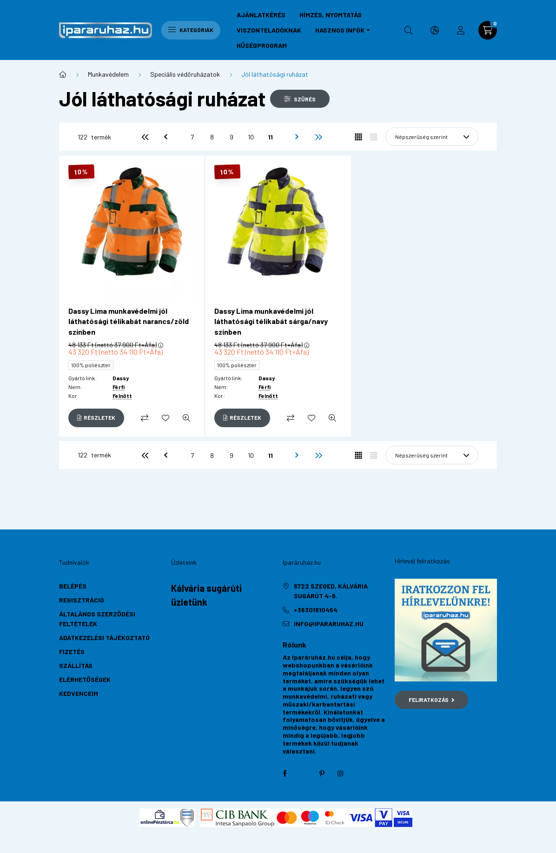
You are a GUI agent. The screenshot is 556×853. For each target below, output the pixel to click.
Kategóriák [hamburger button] (190, 29)
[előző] (164, 136)
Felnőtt (122, 395)
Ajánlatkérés (261, 15)
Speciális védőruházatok (185, 74)
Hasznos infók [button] (339, 30)
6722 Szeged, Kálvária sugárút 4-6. (331, 591)
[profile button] (460, 30)
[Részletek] (96, 418)
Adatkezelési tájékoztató (104, 637)
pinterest (321, 773)
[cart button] (487, 30)
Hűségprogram (262, 45)
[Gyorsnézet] (186, 418)
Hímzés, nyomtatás (330, 15)
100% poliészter (91, 365)
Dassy (121, 378)
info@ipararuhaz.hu (329, 624)
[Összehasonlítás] (144, 418)
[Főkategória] (62, 74)
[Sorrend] (431, 136)
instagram (340, 773)
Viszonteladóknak (269, 30)
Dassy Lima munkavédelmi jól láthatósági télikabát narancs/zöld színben (128, 321)
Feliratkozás (432, 699)
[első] (145, 136)
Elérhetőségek (85, 679)
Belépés (72, 586)
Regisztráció (81, 600)
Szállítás (76, 665)
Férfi (119, 387)
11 (270, 137)
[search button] (408, 30)
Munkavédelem (108, 74)
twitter (303, 773)
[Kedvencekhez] (165, 418)
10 (251, 137)
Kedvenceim (78, 693)
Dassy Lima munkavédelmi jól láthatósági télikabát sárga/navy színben (271, 321)
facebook (284, 773)
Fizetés (72, 651)
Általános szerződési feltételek (97, 619)
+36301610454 (316, 610)
